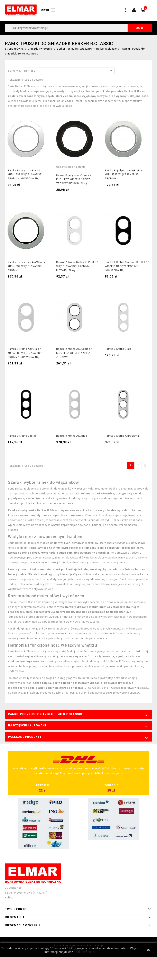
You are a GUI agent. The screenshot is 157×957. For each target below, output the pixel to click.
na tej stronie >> (85, 952)
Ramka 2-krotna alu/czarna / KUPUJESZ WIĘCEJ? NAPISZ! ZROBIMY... (74, 353)
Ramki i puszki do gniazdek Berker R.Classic (45, 714)
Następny (145, 466)
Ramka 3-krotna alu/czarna (122, 435)
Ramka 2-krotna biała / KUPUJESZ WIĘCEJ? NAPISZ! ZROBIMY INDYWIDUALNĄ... (77, 266)
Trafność (69, 70)
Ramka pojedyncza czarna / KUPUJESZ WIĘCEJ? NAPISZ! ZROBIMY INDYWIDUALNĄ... (73, 179)
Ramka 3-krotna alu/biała (72, 435)
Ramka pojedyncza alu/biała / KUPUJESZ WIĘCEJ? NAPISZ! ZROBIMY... (123, 174)
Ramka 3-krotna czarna (22, 435)
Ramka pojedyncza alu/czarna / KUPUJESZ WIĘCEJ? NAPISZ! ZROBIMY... (28, 266)
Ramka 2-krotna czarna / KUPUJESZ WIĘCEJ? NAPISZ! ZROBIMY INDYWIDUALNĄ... (127, 266)
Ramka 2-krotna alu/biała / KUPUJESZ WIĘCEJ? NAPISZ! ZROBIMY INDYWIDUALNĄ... (25, 353)
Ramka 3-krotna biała (118, 348)
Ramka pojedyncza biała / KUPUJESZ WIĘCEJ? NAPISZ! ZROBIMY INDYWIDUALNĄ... (25, 174)
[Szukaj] (78, 28)
